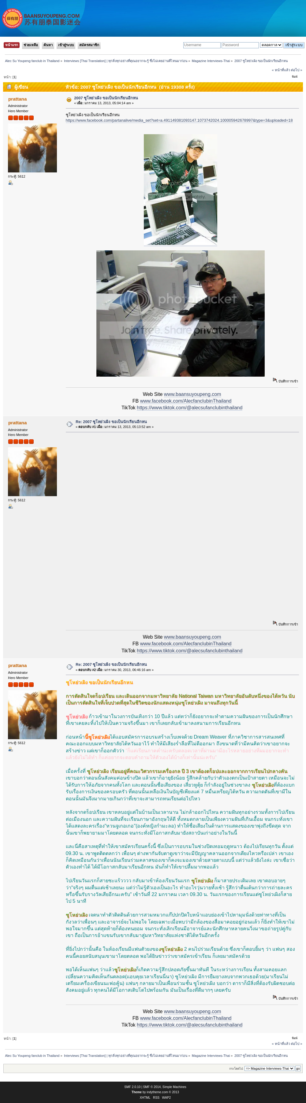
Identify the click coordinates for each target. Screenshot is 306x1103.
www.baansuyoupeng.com (192, 394)
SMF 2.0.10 (132, 1087)
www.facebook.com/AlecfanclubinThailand (186, 401)
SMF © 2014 (152, 1087)
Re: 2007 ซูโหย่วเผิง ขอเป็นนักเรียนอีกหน (111, 421)
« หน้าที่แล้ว (281, 70)
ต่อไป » (296, 70)
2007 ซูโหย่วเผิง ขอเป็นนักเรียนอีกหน (106, 98)
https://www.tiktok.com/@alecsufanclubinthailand (189, 407)
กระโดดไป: (236, 1068)
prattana (17, 98)
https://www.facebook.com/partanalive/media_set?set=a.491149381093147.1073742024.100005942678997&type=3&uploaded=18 (179, 120)
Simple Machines (174, 1087)
